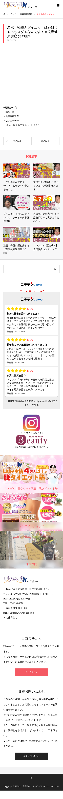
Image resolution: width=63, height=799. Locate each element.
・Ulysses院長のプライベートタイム (21, 125)
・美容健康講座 (11, 116)
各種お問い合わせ (32, 756)
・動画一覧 (8, 112)
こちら (41, 433)
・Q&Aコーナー (11, 120)
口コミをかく (32, 672)
